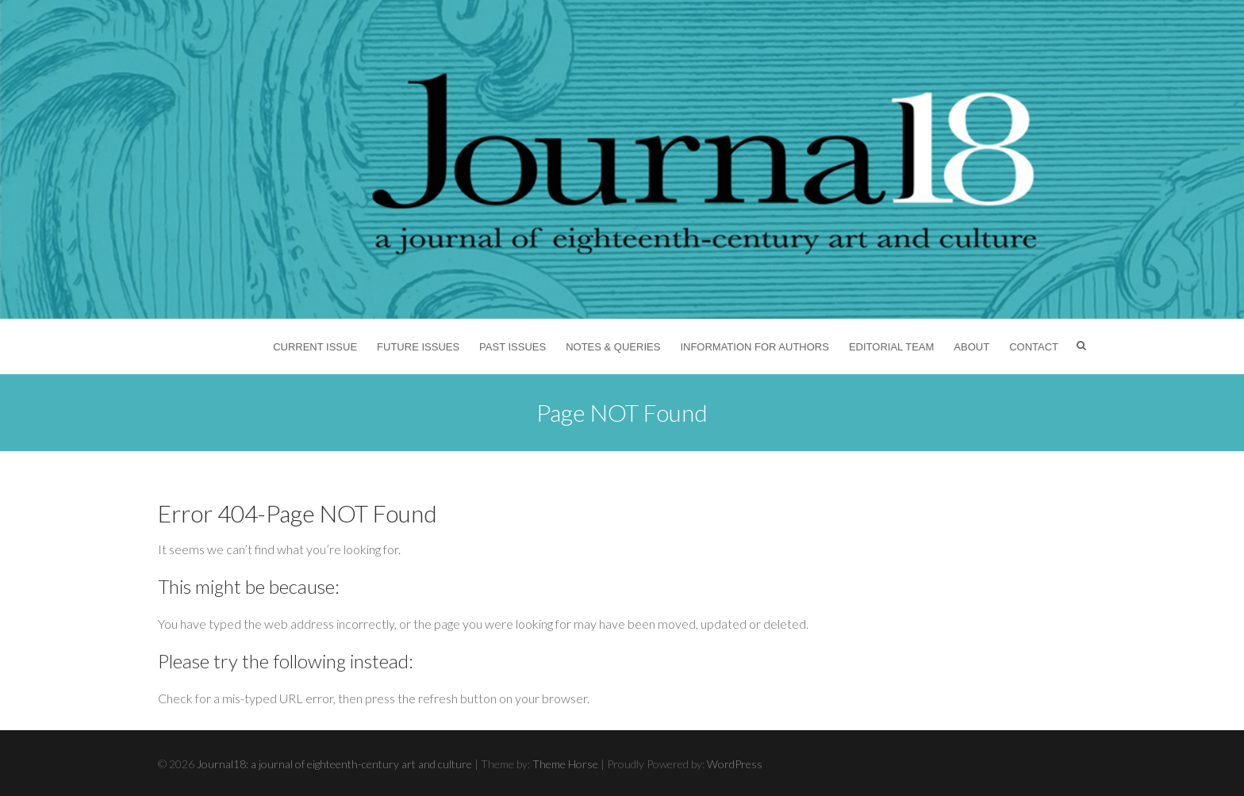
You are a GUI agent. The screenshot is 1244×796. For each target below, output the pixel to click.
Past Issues (512, 347)
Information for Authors (754, 347)
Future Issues (418, 347)
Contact (1033, 347)
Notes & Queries (613, 347)
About (971, 347)
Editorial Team (891, 347)
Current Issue (315, 347)
